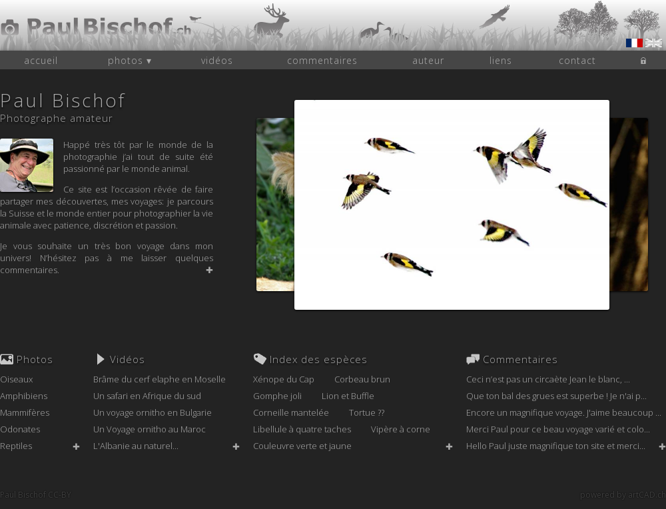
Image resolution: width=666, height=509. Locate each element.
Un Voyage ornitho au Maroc (149, 429)
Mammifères (24, 412)
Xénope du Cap (283, 379)
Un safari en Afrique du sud (147, 396)
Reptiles (16, 446)
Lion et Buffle (348, 396)
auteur (428, 60)
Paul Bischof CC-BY (35, 494)
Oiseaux (16, 379)
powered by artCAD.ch (623, 494)
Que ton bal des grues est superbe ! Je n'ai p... (556, 396)
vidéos (217, 60)
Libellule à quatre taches (302, 429)
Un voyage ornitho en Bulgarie (152, 412)
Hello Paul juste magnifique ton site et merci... (555, 446)
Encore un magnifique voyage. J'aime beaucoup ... (563, 412)
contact (577, 60)
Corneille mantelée (291, 412)
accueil (41, 60)
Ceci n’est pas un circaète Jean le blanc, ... (548, 379)
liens (501, 60)
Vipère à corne (400, 429)
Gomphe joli (277, 396)
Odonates (20, 429)
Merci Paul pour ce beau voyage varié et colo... (558, 429)
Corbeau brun (362, 379)
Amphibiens (23, 396)
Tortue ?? (366, 412)
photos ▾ (130, 60)
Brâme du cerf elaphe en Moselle (159, 379)
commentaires (322, 60)
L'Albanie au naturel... (135, 446)
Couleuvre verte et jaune (302, 446)
